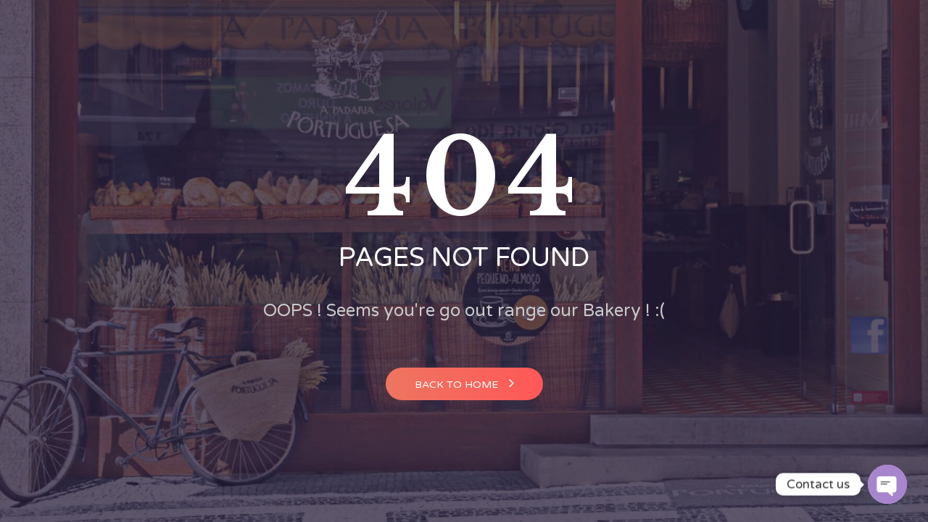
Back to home (464, 383)
